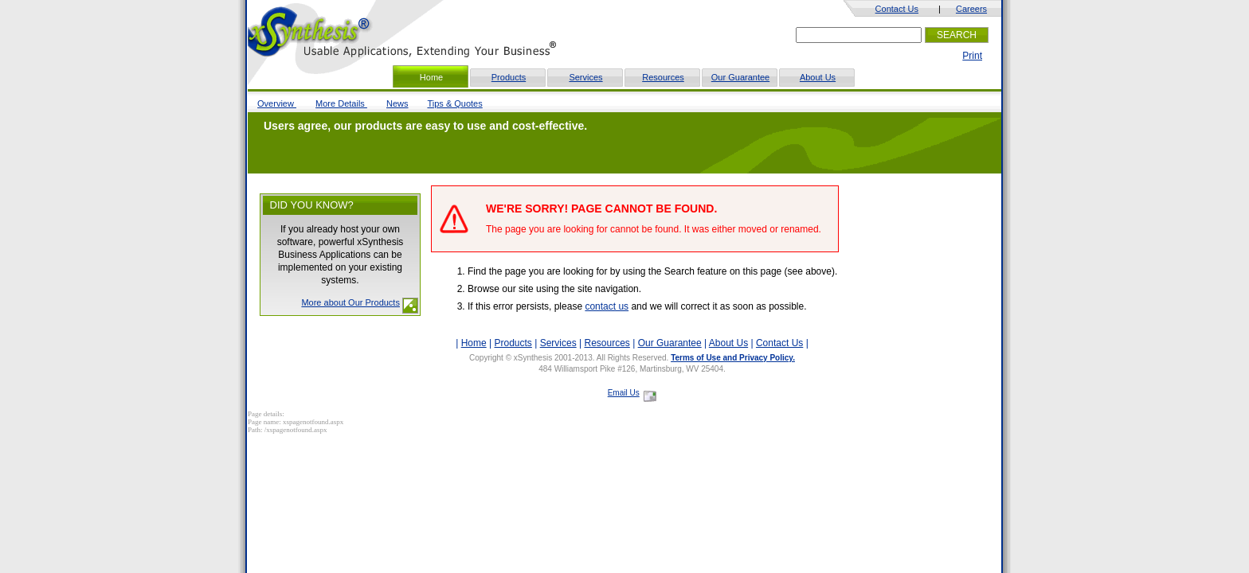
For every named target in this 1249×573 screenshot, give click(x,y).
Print (972, 55)
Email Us (624, 392)
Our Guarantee (740, 77)
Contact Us (896, 9)
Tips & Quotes (454, 103)
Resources (663, 77)
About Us (818, 77)
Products (508, 77)
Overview (276, 103)
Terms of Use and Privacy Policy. (733, 357)
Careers (971, 9)
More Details (341, 103)
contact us (606, 306)
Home (474, 343)
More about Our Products (350, 302)
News (397, 103)
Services (585, 77)
